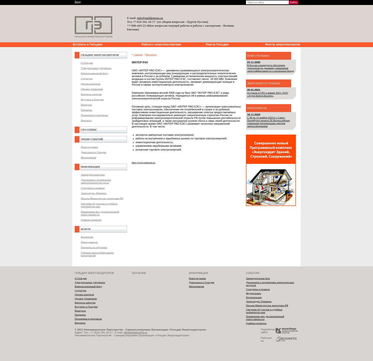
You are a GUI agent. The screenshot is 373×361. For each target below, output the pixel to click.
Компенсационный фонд (94, 73)
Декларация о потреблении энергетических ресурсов (96, 181)
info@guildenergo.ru (135, 332)
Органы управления (92, 89)
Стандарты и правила (93, 187)
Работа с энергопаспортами (161, 44)
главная (138, 54)
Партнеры (86, 109)
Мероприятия (88, 157)
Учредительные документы (96, 68)
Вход (78, 1)
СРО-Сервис (89, 129)
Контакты (86, 120)
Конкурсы (86, 104)
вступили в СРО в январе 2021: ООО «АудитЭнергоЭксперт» (267, 94)
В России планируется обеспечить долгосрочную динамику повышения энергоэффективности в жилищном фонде (270, 68)
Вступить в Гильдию (87, 44)
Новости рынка (89, 147)
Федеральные (253, 293)
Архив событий (92, 139)
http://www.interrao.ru (143, 162)
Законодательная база (93, 174)
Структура (87, 78)
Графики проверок (91, 219)
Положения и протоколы (94, 115)
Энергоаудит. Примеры (93, 193)
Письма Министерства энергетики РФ (102, 198)
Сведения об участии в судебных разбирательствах (99, 205)
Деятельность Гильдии (93, 152)
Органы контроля (90, 83)
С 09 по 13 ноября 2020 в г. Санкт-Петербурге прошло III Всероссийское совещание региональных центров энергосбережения (268, 121)
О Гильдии (87, 62)
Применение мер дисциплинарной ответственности (100, 213)
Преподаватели (89, 242)
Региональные (254, 297)
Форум (85, 229)
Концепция (87, 236)
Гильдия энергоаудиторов (100, 55)
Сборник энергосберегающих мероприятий (97, 254)
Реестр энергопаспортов (282, 44)
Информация (90, 166)
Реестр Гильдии (217, 44)
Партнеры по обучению (94, 247)
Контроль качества (91, 94)
